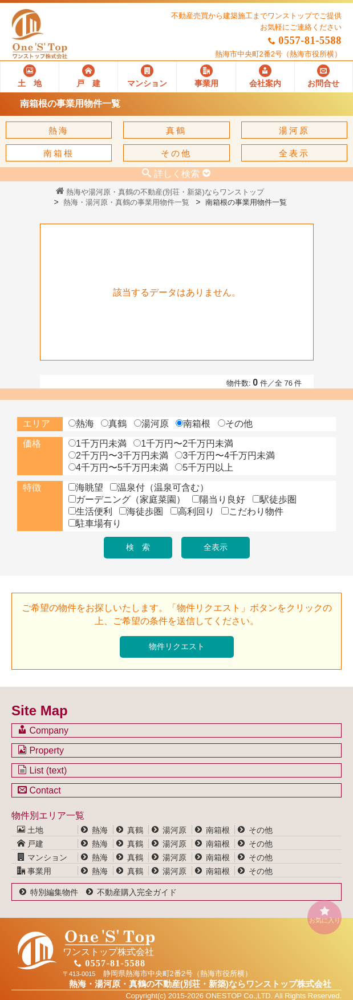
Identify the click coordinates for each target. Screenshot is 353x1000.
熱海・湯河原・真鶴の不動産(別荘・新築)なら (200, 984)
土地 (30, 830)
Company (43, 730)
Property (41, 750)
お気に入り (324, 915)
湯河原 (294, 130)
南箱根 (58, 153)
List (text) (42, 770)
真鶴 (176, 130)
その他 (176, 153)
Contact (39, 790)
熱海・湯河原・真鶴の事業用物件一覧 (126, 202)
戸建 (30, 843)
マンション (42, 857)
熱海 (58, 130)
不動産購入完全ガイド (137, 892)
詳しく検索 (177, 173)
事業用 (34, 871)
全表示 (294, 153)
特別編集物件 (54, 892)
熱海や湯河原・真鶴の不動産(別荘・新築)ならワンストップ (160, 192)
